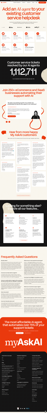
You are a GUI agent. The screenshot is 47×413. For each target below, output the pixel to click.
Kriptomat (18, 113)
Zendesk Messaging (29, 47)
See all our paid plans (14, 305)
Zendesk (15, 47)
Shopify (20, 234)
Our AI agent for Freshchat (28, 267)
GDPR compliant (35, 233)
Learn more (12, 223)
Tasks (6, 232)
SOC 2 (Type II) (36, 232)
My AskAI (2, 293)
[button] (45, 411)
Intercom (4, 47)
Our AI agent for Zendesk (34, 264)
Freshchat (9, 288)
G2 (3, 157)
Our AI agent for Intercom (31, 262)
